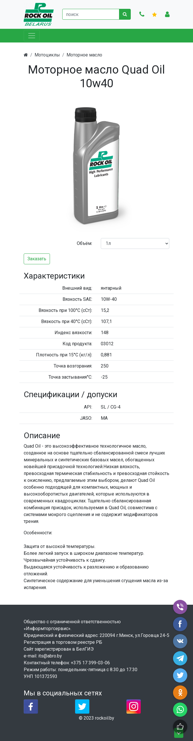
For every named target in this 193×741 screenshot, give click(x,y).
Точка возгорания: (73, 366)
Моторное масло (84, 55)
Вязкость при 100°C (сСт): (65, 310)
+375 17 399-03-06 (90, 662)
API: (88, 407)
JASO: (86, 418)
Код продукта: (77, 343)
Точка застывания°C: (70, 377)
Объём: (84, 243)
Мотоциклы (47, 55)
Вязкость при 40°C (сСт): (66, 321)
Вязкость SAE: (77, 299)
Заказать (36, 258)
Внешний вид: (77, 288)
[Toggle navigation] (32, 35)
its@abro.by (50, 656)
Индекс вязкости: (73, 332)
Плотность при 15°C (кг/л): (64, 355)
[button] (164, 97)
